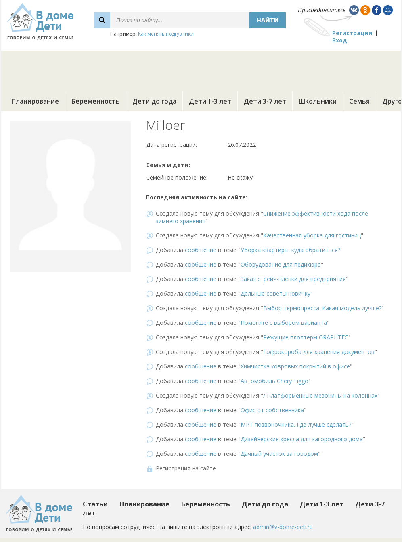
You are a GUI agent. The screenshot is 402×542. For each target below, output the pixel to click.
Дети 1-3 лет (210, 101)
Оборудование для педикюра (281, 264)
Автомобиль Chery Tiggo (274, 381)
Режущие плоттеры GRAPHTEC (305, 337)
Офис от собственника (272, 410)
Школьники (318, 101)
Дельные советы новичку (275, 293)
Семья (359, 101)
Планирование (35, 101)
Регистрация (352, 33)
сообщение (200, 250)
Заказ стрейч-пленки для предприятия (293, 279)
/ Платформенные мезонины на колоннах (320, 395)
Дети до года (154, 101)
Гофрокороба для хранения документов (319, 352)
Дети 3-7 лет (265, 101)
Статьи (95, 504)
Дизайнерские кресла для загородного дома (302, 439)
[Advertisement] (201, 69)
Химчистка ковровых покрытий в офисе (295, 366)
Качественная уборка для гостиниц (312, 235)
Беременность (95, 101)
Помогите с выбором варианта (284, 322)
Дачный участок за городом (279, 453)
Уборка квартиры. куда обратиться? (290, 250)
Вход (339, 40)
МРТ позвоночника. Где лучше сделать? (296, 424)
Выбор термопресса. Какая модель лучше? (322, 308)
